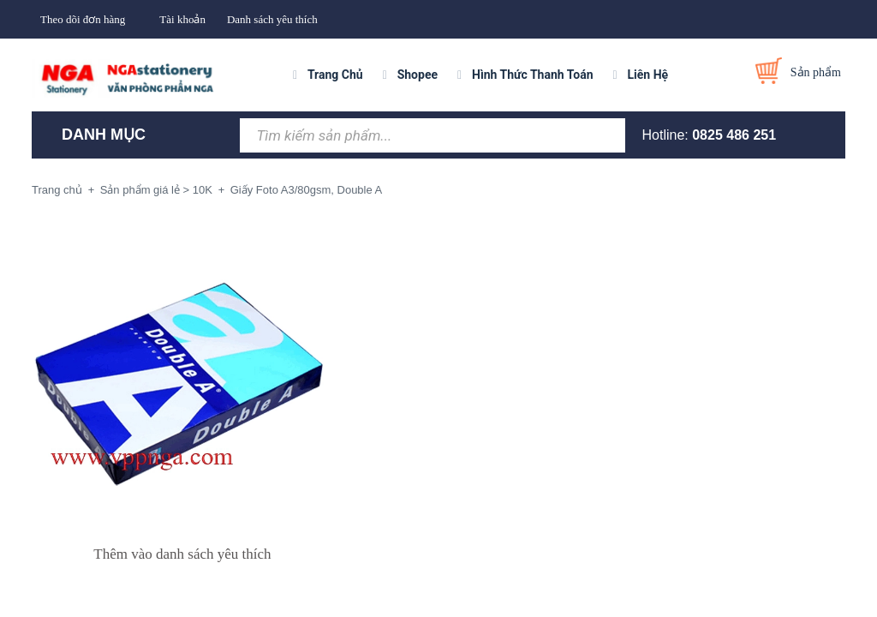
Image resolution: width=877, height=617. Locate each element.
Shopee (417, 74)
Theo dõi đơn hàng (82, 19)
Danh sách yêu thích (272, 19)
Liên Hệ (648, 74)
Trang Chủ (335, 74)
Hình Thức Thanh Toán (532, 74)
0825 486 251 (734, 135)
